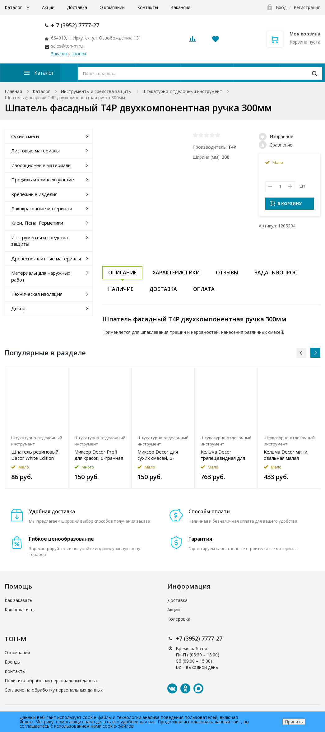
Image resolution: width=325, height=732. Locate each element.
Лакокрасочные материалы (41, 208)
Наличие (120, 289)
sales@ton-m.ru (67, 46)
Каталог (14, 7)
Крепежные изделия (34, 194)
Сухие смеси (25, 136)
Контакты (147, 7)
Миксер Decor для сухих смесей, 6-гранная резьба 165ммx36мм (157, 455)
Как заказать (18, 600)
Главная (13, 91)
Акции (48, 7)
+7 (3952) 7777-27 (199, 638)
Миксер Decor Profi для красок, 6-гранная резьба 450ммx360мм (98, 455)
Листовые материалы (35, 150)
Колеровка (178, 619)
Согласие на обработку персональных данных (54, 690)
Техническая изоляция (37, 294)
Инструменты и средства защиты (96, 91)
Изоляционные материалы (41, 165)
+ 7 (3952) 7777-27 (75, 25)
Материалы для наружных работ (40, 276)
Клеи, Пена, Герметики (37, 223)
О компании (112, 7)
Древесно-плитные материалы (46, 258)
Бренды (13, 662)
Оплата (204, 289)
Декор (18, 308)
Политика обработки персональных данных (51, 680)
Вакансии (180, 7)
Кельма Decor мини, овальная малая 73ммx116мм (286, 455)
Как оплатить (19, 610)
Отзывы (227, 272)
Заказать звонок (68, 54)
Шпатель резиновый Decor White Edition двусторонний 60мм (34, 455)
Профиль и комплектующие (42, 179)
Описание (122, 272)
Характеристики (176, 272)
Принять (294, 722)
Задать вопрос (275, 272)
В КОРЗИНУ (286, 205)
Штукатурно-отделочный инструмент (182, 91)
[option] (36, 428)
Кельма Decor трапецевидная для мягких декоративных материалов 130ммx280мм (225, 455)
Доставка (77, 7)
